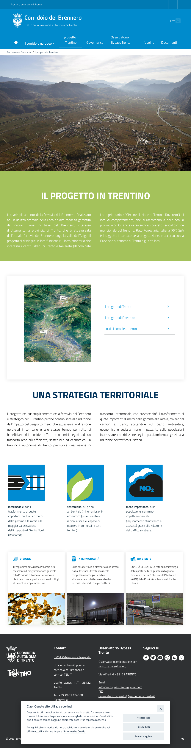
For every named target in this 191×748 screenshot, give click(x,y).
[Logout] (182, 739)
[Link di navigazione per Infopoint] (147, 43)
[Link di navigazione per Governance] (95, 43)
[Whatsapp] (167, 657)
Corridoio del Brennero (53, 20)
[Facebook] (146, 657)
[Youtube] (160, 657)
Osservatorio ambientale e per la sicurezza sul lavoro (117, 664)
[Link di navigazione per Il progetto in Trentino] (70, 40)
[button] (176, 20)
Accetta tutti (143, 717)
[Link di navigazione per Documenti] (169, 43)
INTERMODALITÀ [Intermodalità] (88, 558)
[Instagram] (181, 657)
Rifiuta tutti (143, 727)
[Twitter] (153, 657)
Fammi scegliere (143, 736)
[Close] (160, 708)
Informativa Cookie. (75, 731)
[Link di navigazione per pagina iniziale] (16, 43)
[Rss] (174, 657)
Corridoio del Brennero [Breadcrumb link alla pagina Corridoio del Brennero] (19, 52)
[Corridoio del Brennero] (17, 20)
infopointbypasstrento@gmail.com (120, 687)
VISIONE (25, 558)
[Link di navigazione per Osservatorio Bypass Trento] (122, 40)
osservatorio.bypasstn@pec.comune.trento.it (126, 696)
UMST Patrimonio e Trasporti (72, 657)
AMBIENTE (144, 558)
